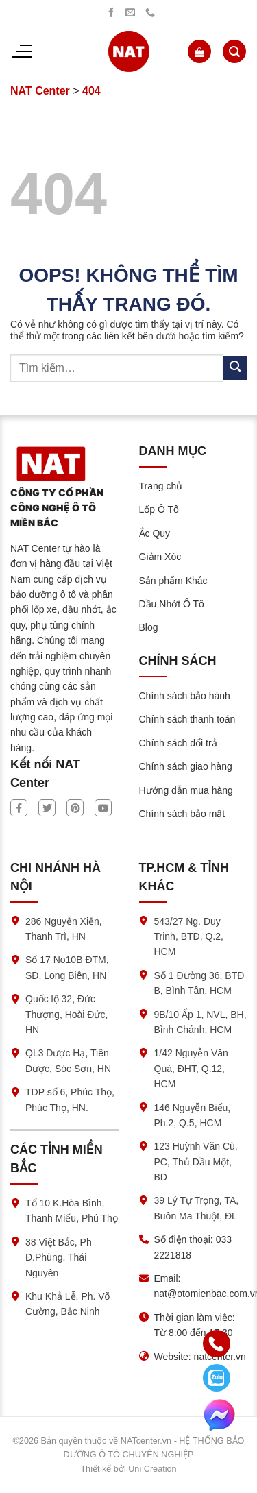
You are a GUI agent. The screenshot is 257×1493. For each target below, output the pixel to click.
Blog (148, 627)
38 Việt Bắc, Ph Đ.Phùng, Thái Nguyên (58, 1257)
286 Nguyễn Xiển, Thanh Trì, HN (63, 929)
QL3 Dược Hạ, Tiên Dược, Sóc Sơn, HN (68, 1060)
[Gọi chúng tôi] (150, 13)
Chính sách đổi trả (178, 743)
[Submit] (235, 368)
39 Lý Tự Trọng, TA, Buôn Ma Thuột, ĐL (196, 1208)
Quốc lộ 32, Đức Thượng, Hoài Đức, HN (66, 1014)
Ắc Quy (155, 533)
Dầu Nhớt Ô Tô (171, 603)
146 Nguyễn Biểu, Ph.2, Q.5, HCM (192, 1115)
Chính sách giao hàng (185, 766)
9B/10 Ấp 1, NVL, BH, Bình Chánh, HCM (200, 1022)
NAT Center (40, 91)
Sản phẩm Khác (173, 580)
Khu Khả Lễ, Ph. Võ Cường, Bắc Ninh (67, 1304)
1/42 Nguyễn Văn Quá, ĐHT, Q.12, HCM (191, 1068)
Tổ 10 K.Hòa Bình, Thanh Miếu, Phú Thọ (71, 1211)
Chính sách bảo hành (184, 695)
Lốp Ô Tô (159, 509)
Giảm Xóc (160, 556)
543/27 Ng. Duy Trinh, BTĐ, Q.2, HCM (188, 937)
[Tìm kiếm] (234, 51)
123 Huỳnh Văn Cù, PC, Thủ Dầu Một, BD (196, 1161)
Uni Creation (152, 1469)
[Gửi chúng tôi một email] (130, 13)
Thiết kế (95, 1469)
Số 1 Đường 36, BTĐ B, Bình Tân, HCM (199, 983)
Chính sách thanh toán (187, 719)
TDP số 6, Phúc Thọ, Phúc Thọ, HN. (69, 1100)
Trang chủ (161, 486)
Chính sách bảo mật (182, 813)
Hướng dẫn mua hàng (186, 790)
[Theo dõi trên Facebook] (111, 13)
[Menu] (21, 51)
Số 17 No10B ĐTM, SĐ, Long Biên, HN (67, 967)
